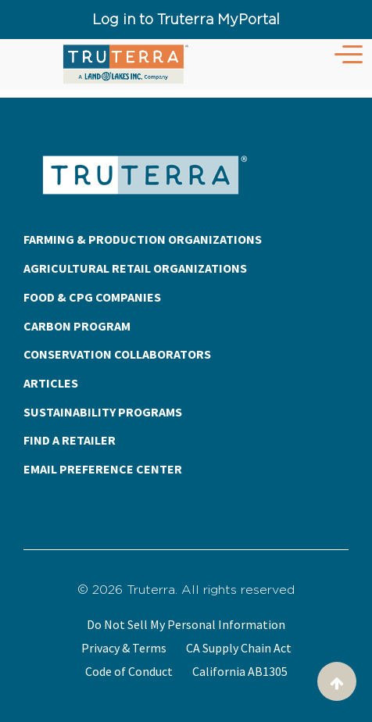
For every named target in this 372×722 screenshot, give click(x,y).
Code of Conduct (129, 671)
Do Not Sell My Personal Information (186, 624)
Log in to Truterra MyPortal (186, 19)
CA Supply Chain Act (239, 648)
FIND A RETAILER (69, 440)
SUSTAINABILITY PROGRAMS (102, 412)
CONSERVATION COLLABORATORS (117, 354)
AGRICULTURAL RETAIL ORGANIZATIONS (135, 268)
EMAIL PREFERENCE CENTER (102, 469)
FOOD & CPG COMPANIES (92, 297)
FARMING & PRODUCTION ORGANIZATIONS (142, 239)
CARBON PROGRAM (77, 326)
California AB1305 (240, 671)
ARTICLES (50, 383)
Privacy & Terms (123, 648)
